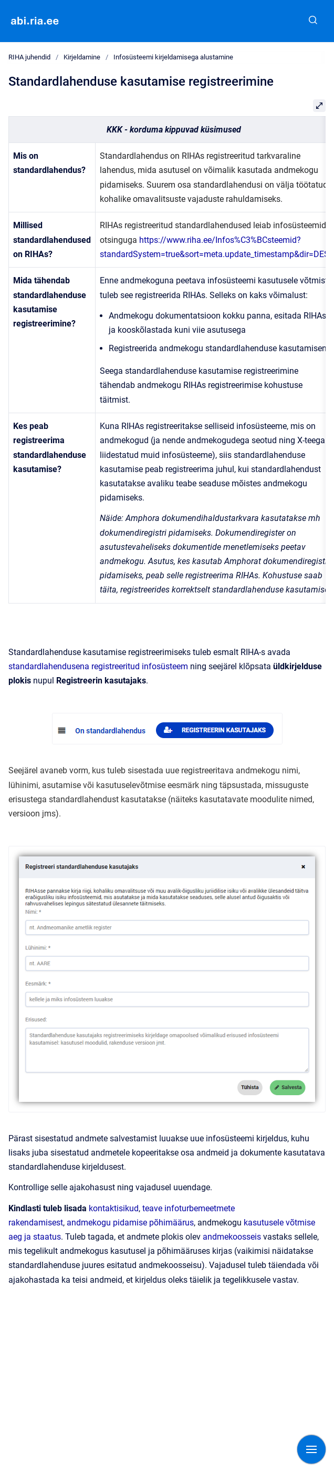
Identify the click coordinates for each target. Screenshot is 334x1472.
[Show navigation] (311, 1449)
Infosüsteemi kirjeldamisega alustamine (173, 57)
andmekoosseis (232, 1237)
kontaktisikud (114, 1208)
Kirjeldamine (82, 57)
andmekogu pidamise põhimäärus (130, 1223)
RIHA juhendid (29, 57)
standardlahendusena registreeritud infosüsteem (98, 666)
